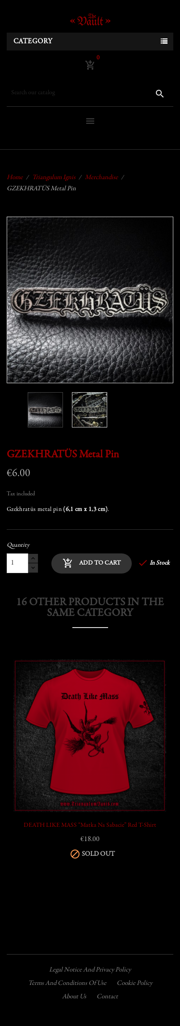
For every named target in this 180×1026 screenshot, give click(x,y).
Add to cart (92, 563)
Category (32, 41)
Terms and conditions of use (67, 983)
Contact (107, 996)
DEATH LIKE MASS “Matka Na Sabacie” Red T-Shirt (90, 825)
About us (74, 996)
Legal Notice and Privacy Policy (90, 970)
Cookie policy (134, 983)
